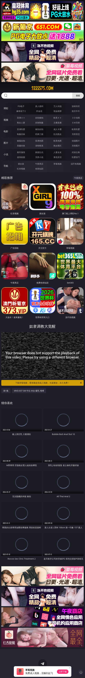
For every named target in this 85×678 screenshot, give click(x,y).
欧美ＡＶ (58, 117)
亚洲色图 (39, 140)
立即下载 (63, 671)
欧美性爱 (76, 129)
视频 (6, 119)
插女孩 (21, 163)
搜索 (78, 95)
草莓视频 (58, 163)
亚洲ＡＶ (21, 117)
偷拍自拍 (39, 129)
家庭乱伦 (39, 152)
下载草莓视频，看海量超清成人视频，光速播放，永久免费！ (48, 383)
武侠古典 (76, 152)
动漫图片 (76, 140)
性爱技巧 (76, 157)
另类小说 (39, 157)
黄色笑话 (58, 157)
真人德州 (39, 106)
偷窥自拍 (21, 140)
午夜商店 (39, 163)
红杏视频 (21, 168)
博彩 (6, 108)
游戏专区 (76, 106)
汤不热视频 (76, 163)
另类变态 (76, 134)
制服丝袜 (21, 134)
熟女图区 (58, 145)
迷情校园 (21, 157)
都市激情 (21, 152)
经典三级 (39, 134)
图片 (6, 142)
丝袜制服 (39, 122)
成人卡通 (58, 129)
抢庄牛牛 (76, 111)
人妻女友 (58, 152)
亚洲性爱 (21, 129)
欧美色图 (58, 140)
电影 (6, 131)
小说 (6, 154)
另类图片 (76, 145)
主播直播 (58, 122)
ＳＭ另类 (76, 122)
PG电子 (21, 106)
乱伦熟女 (58, 134)
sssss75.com (42, 88)
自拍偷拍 (39, 117)
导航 (6, 165)
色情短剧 (39, 168)
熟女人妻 (21, 122)
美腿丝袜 (21, 145)
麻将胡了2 (21, 111)
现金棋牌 (58, 111)
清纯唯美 (39, 145)
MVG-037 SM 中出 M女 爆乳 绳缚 (29, 390)
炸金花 (39, 111)
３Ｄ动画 (76, 117)
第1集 (5, 390)
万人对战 (58, 106)
